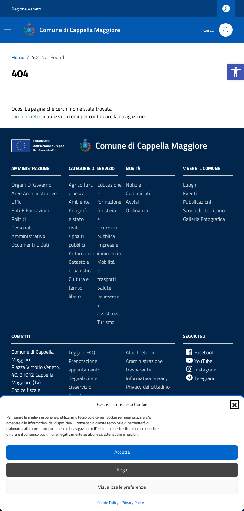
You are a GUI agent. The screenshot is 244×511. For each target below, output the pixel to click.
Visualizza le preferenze (122, 487)
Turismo (105, 322)
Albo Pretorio (140, 352)
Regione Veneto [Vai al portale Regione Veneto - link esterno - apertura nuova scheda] (26, 8)
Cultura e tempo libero (79, 287)
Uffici (17, 202)
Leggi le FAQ (82, 352)
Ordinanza (137, 210)
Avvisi (132, 202)
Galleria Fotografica (204, 219)
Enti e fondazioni (30, 210)
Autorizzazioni (84, 253)
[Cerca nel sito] (226, 30)
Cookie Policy (108, 503)
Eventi (190, 193)
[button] (235, 72)
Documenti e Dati (30, 245)
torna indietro (26, 116)
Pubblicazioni (197, 202)
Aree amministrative (34, 193)
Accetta (122, 452)
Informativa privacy (147, 378)
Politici (18, 219)
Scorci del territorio (204, 210)
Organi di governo (31, 184)
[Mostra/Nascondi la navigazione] (7, 29)
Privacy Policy (133, 503)
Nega (122, 469)
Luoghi (190, 184)
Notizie (133, 184)
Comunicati (138, 193)
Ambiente (79, 202)
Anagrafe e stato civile (78, 219)
